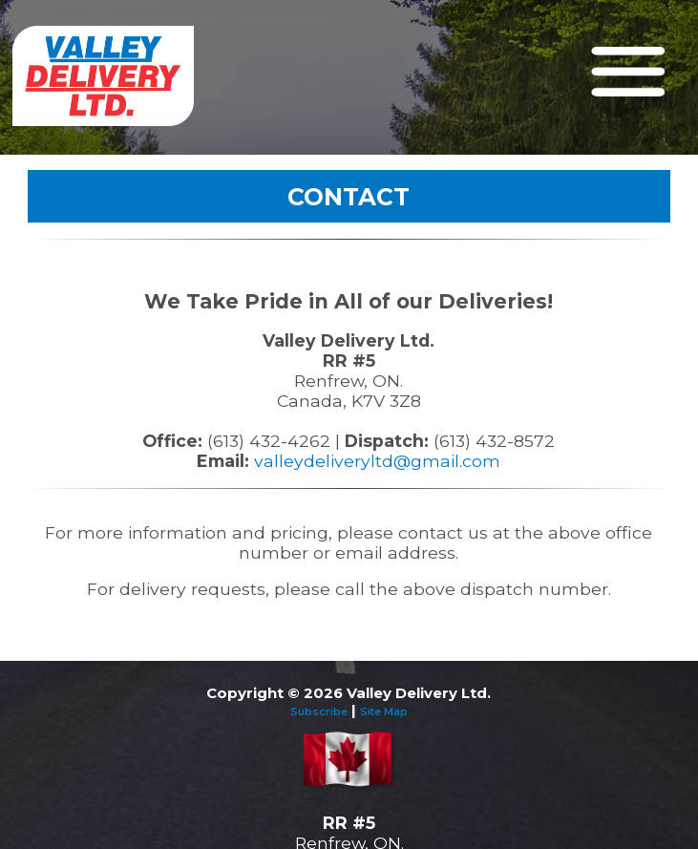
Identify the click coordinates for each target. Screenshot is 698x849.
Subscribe (319, 711)
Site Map (384, 711)
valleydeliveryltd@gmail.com (377, 461)
